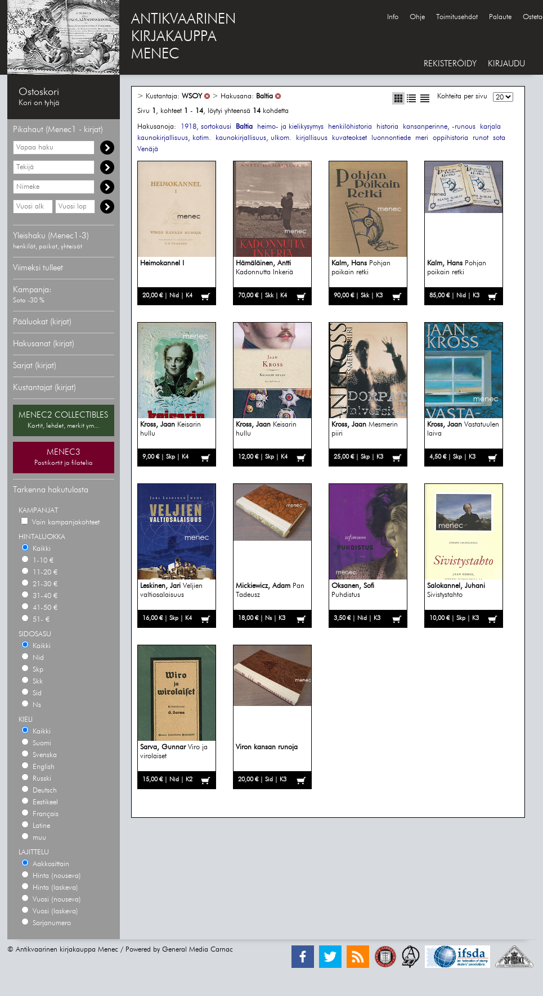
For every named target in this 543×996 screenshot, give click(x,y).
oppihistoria (450, 138)
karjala (490, 126)
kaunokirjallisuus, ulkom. (253, 138)
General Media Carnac (197, 949)
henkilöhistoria (350, 126)
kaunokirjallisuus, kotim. (174, 138)
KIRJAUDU (506, 64)
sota (499, 138)
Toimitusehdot (457, 17)
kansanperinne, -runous (439, 126)
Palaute (500, 17)
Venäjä (147, 149)
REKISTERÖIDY (450, 64)
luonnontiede (391, 138)
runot (480, 138)
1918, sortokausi (206, 126)
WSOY (192, 96)
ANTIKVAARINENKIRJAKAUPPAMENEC (183, 37)
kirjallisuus (311, 138)
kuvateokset (349, 138)
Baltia (264, 96)
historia (387, 126)
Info (392, 17)
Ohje (417, 17)
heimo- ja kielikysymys (290, 126)
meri (421, 138)
